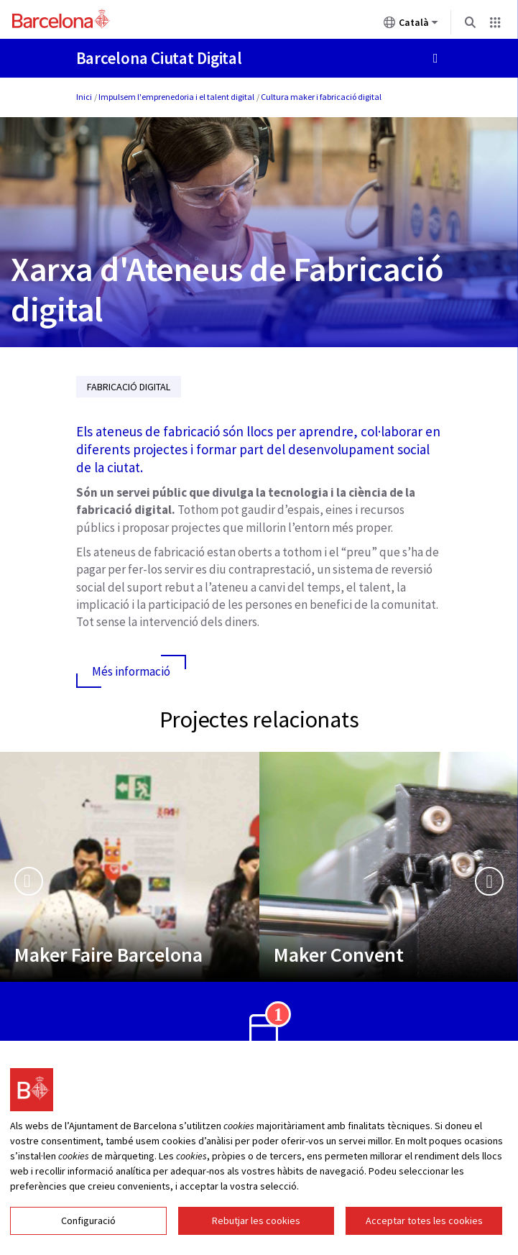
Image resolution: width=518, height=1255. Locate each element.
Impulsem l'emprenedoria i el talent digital (176, 96)
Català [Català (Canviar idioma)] (411, 25)
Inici (84, 96)
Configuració (88, 1220)
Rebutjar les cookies (256, 1220)
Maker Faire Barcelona (108, 954)
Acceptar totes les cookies (424, 1220)
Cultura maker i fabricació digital (321, 96)
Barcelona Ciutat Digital (159, 57)
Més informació (131, 671)
